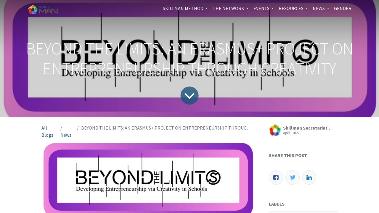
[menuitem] (343, 8)
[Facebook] (276, 177)
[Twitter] (292, 177)
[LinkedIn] (309, 177)
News (65, 135)
